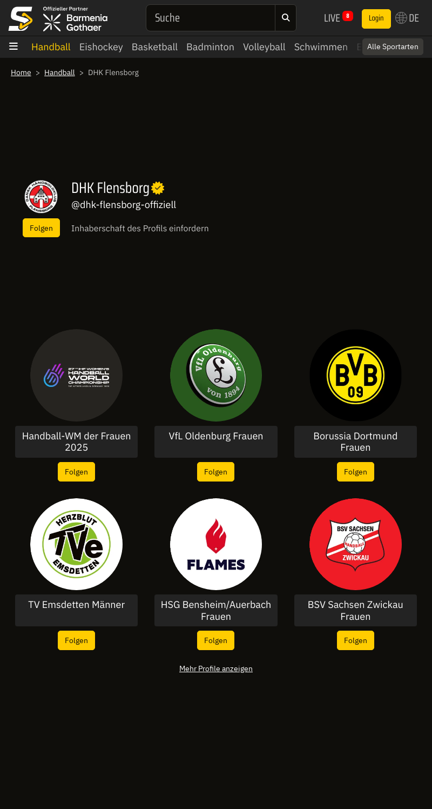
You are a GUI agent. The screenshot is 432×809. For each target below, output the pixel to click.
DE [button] (407, 17)
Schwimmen (321, 47)
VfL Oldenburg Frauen (215, 436)
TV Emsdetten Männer (76, 605)
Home (21, 72)
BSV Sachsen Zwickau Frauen (355, 610)
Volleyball (264, 47)
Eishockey (101, 47)
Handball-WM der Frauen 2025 (76, 441)
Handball (51, 47)
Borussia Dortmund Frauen (355, 441)
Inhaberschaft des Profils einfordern (140, 228)
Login (376, 18)
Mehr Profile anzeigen (216, 668)
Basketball (155, 47)
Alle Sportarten (392, 46)
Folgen (41, 228)
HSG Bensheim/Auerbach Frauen (216, 610)
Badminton (210, 47)
